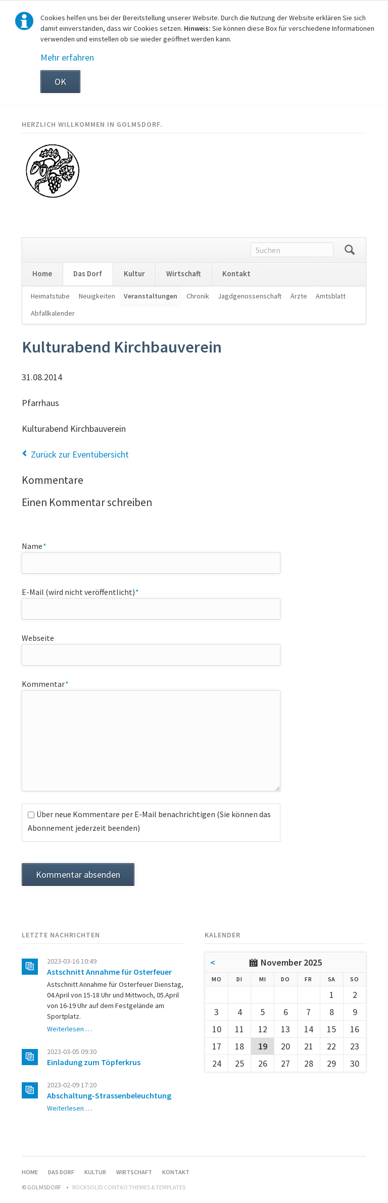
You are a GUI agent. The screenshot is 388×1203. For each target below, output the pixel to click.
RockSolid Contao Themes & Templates (128, 1187)
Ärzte (298, 295)
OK (60, 81)
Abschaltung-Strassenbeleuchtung (109, 1095)
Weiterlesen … (69, 1028)
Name (40, 545)
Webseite (38, 638)
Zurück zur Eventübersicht (80, 454)
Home (42, 273)
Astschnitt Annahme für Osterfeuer (109, 972)
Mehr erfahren (67, 57)
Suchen (349, 250)
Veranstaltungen (150, 295)
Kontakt (236, 273)
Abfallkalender (53, 313)
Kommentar (45, 683)
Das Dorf (87, 273)
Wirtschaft (183, 273)
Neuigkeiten (97, 295)
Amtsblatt (331, 295)
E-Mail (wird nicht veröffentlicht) (80, 591)
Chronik (197, 295)
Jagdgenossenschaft (249, 295)
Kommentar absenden (78, 874)
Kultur (134, 273)
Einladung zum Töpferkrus (93, 1062)
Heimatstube (50, 295)
